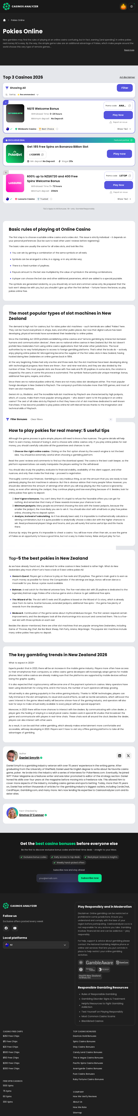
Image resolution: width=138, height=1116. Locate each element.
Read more (129, 50)
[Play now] (119, 154)
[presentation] (69, 878)
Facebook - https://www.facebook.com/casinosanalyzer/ (6, 928)
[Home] (4, 20)
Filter (124, 88)
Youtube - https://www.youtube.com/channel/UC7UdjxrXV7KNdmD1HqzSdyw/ (15, 928)
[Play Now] (118, 115)
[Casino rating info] (57, 129)
